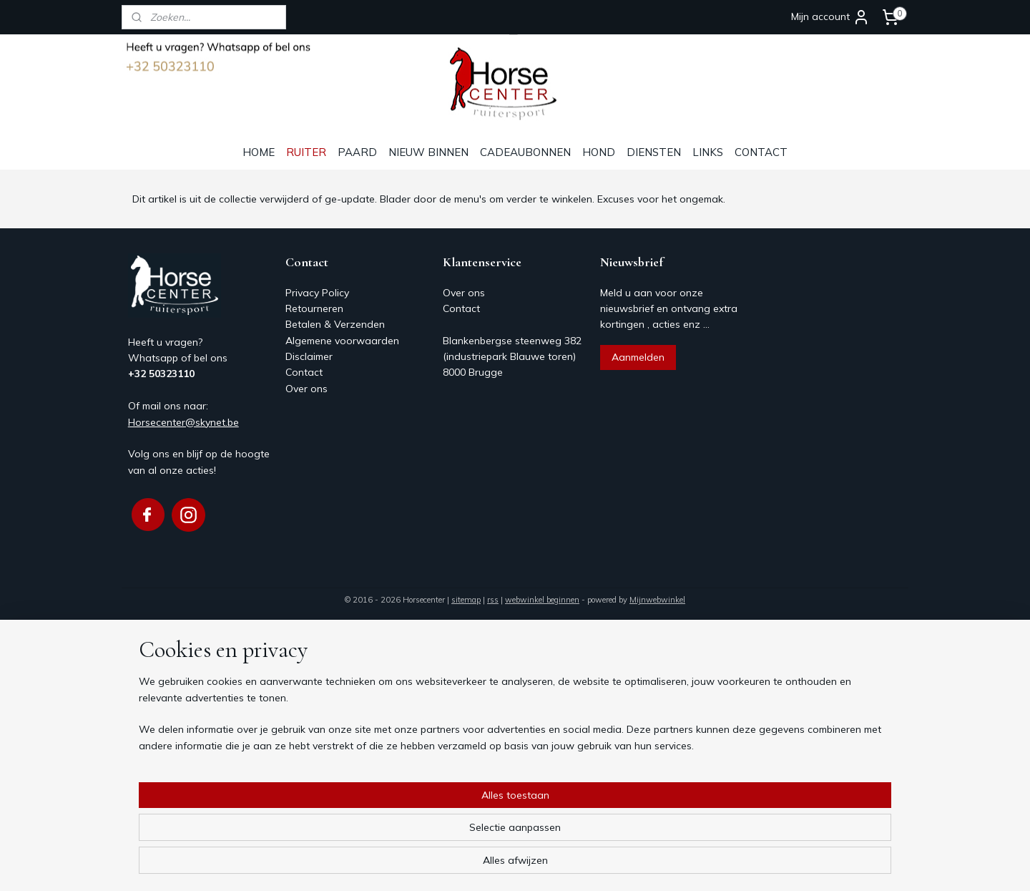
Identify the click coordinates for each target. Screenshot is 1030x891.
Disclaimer (309, 356)
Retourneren (314, 308)
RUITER (306, 152)
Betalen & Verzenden (335, 324)
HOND (598, 152)
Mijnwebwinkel (657, 600)
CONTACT (761, 152)
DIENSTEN (654, 152)
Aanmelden (638, 357)
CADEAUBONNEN (525, 152)
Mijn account (830, 17)
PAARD (357, 152)
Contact (304, 372)
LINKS (707, 152)
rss (493, 600)
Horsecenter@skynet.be (183, 422)
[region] (421, 834)
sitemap (466, 600)
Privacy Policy (317, 292)
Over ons (306, 388)
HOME (258, 152)
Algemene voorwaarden (342, 340)
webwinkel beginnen (542, 600)
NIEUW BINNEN (428, 152)
